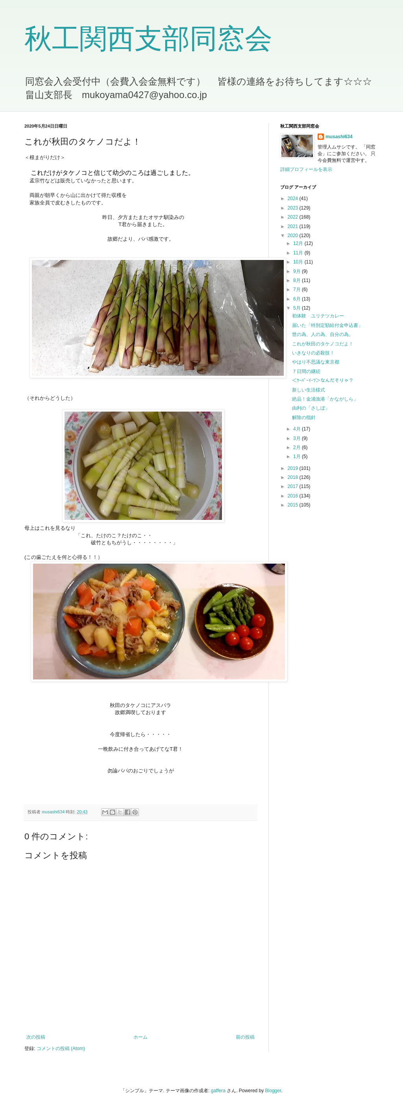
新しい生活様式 (308, 390)
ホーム (140, 1037)
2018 (293, 477)
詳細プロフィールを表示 (306, 169)
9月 (297, 271)
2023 (293, 208)
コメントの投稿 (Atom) (61, 1048)
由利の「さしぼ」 (311, 408)
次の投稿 (35, 1037)
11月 (299, 253)
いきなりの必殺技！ (313, 353)
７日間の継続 (306, 371)
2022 (293, 217)
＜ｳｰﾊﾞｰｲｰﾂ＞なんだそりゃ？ (322, 380)
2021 (293, 226)
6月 (297, 299)
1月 (297, 456)
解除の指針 (304, 417)
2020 (293, 235)
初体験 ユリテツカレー (318, 316)
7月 (297, 289)
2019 (293, 468)
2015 (293, 505)
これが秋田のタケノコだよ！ (322, 344)
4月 (297, 429)
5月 (297, 308)
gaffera (218, 1090)
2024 (293, 198)
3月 (297, 438)
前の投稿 (245, 1037)
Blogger (273, 1090)
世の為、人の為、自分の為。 (322, 334)
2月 (297, 447)
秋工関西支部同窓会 (148, 38)
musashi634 (339, 136)
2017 (293, 486)
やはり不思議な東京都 (315, 362)
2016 (293, 496)
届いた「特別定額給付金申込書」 (327, 325)
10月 (299, 262)
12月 (299, 243)
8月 (297, 280)
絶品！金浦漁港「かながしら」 (325, 399)
